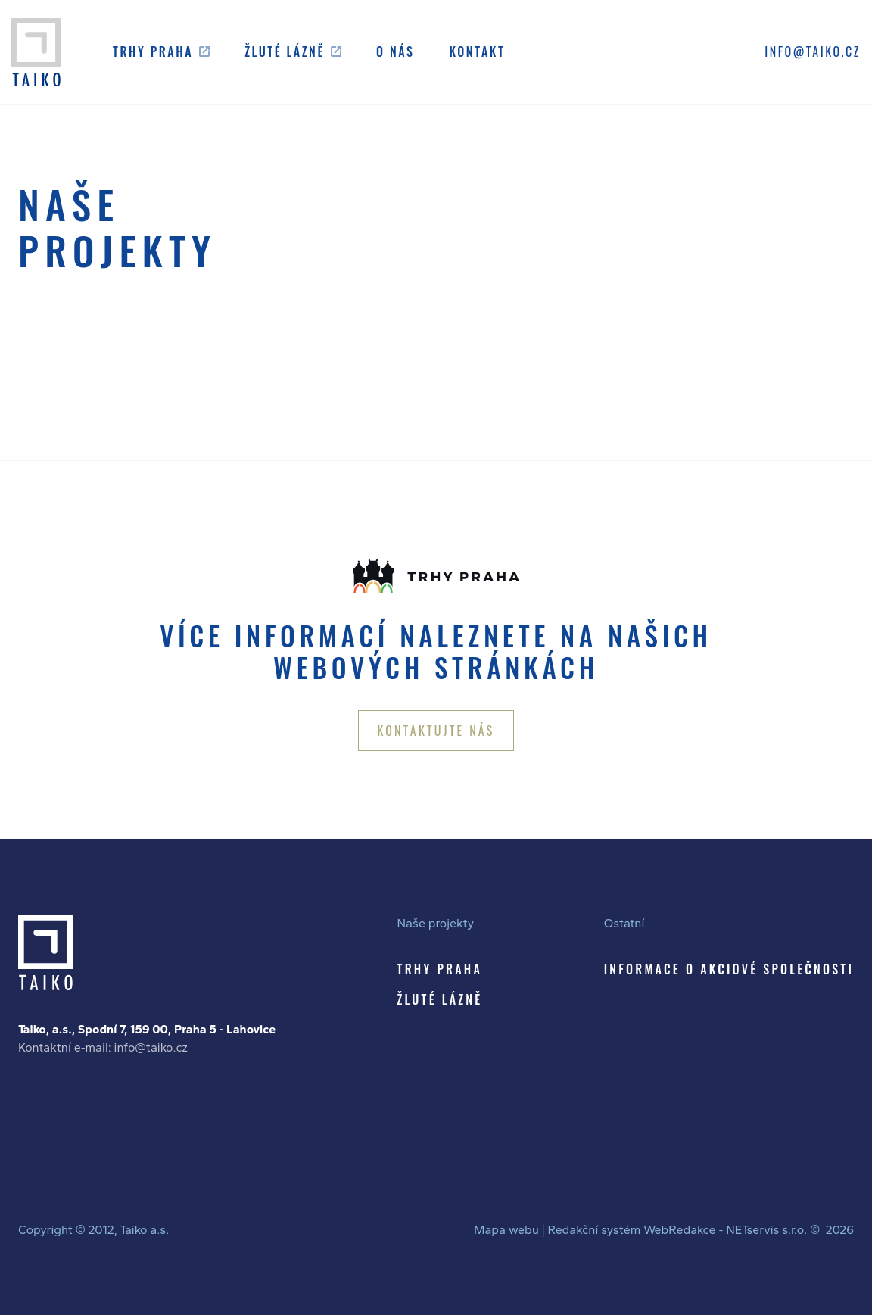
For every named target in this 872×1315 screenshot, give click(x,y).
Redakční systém (593, 1230)
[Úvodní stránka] (36, 52)
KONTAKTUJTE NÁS (435, 730)
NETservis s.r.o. (766, 1230)
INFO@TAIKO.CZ (813, 51)
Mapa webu (506, 1230)
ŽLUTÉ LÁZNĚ (440, 999)
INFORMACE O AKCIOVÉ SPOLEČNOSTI (729, 969)
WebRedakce (679, 1230)
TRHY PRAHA (439, 969)
